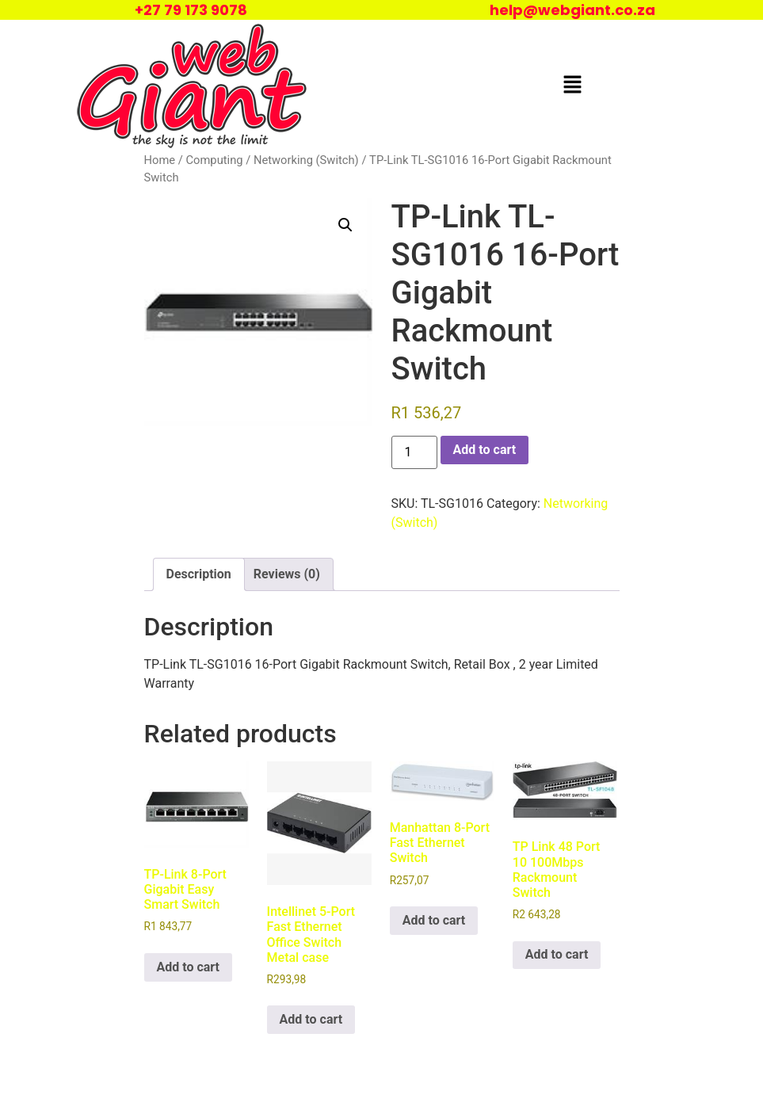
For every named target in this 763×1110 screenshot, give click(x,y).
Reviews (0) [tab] (287, 574)
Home (160, 160)
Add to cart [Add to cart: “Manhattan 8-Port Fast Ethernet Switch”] (434, 920)
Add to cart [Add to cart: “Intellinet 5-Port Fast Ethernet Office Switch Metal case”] (311, 1019)
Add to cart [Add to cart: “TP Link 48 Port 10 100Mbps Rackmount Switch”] (557, 954)
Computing (213, 160)
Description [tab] (198, 574)
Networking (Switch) (306, 160)
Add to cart (485, 449)
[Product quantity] (414, 452)
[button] (572, 85)
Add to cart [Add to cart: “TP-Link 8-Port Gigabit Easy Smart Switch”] (188, 967)
